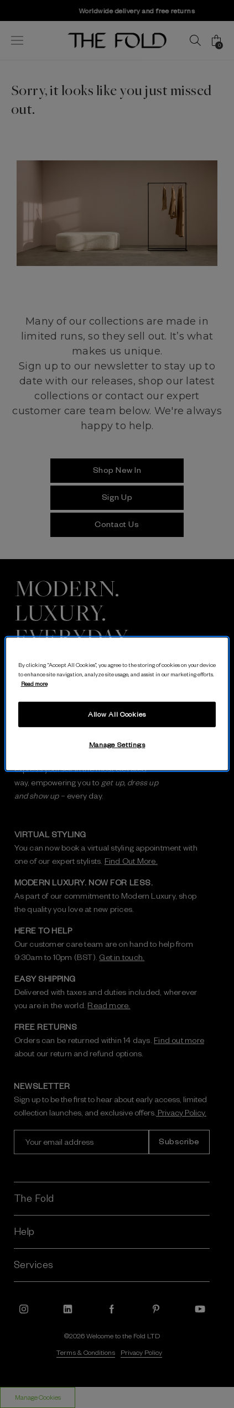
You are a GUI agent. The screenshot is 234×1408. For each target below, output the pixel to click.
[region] (117, 704)
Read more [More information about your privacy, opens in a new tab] (34, 683)
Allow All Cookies (117, 714)
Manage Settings (117, 744)
